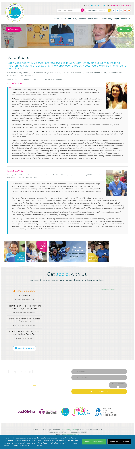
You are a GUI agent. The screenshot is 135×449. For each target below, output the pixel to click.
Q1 (14, 251)
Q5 (120, 251)
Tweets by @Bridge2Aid (110, 290)
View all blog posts (24, 348)
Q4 (98, 251)
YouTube (125, 10)
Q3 (67, 251)
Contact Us (125, 19)
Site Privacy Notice (69, 430)
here (35, 386)
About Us (66, 19)
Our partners (79, 19)
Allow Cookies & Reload (94, 442)
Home (56, 19)
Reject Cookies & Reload (119, 442)
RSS (129, 10)
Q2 (36, 251)
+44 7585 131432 (97, 6)
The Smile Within (24, 296)
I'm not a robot (118, 384)
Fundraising (13, 29)
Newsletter (98, 10)
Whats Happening (111, 19)
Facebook (113, 10)
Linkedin (121, 10)
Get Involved (94, 19)
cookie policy (39, 445)
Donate (124, 29)
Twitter (117, 10)
